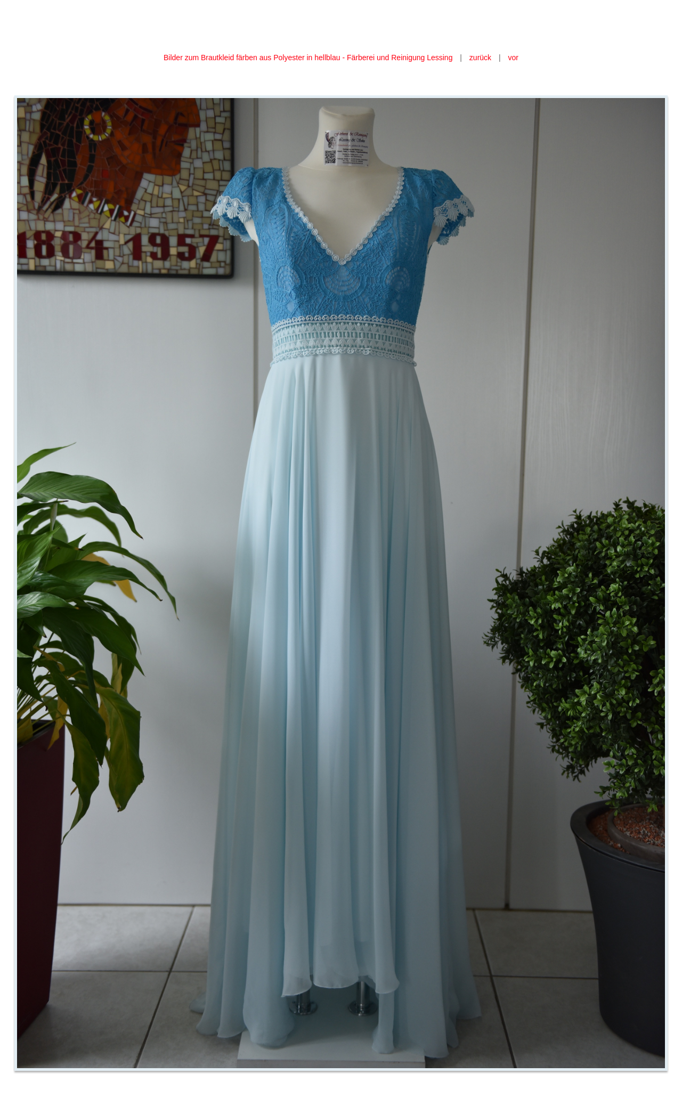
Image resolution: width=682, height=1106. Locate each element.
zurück (480, 57)
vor (513, 57)
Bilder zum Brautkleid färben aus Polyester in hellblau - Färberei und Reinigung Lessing (309, 57)
